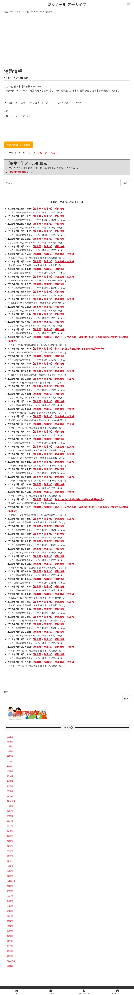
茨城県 (10, 771)
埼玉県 (10, 786)
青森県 (10, 741)
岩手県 (10, 746)
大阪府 (10, 866)
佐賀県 (10, 935)
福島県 (10, 766)
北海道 (10, 736)
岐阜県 (10, 836)
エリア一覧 (50, 991)
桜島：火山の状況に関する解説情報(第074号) (79, 348)
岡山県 (10, 896)
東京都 (10, 796)
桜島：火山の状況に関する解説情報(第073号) (79, 499)
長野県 (10, 811)
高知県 (10, 925)
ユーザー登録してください (42, 153)
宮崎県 (10, 955)
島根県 (10, 890)
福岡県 (10, 930)
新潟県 (10, 816)
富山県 (10, 821)
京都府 (10, 861)
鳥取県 (10, 886)
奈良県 (10, 876)
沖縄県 (10, 965)
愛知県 (10, 846)
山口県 (10, 905)
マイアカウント (83, 991)
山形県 (10, 761)
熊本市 (24, 78)
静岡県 (10, 841)
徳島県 (10, 910)
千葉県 (10, 791)
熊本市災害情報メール (21, 172)
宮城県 (10, 751)
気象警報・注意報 (64, 254)
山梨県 (10, 806)
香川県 (10, 915)
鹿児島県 (11, 960)
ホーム (16, 991)
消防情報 (59, 208)
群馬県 (10, 781)
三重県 (10, 851)
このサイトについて (117, 991)
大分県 (10, 950)
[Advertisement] (67, 41)
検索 (125, 182)
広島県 (10, 901)
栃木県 (10, 776)
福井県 (10, 831)
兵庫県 (10, 871)
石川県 (10, 826)
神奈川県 (11, 801)
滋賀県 (10, 856)
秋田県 (10, 756)
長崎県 (10, 940)
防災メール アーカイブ (67, 4)
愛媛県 (10, 921)
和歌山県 (11, 881)
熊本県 (37, 208)
